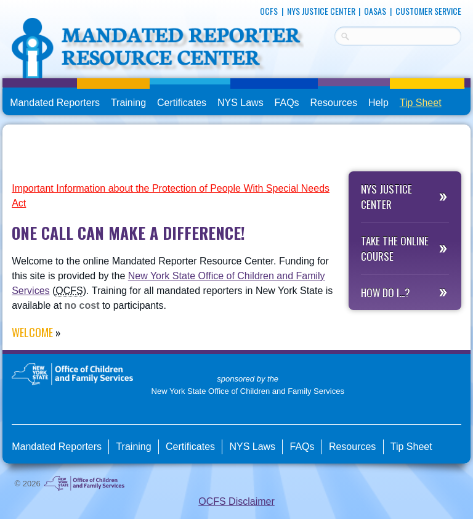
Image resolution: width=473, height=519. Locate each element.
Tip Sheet (421, 102)
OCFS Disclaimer (236, 501)
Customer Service (428, 10)
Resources (333, 102)
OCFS (269, 10)
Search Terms (334, 34)
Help (378, 102)
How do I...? (385, 292)
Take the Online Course (395, 248)
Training (128, 102)
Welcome (32, 332)
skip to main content (2, 4)
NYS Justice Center (321, 10)
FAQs (288, 103)
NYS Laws (240, 102)
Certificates (181, 102)
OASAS (375, 10)
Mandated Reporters (55, 102)
